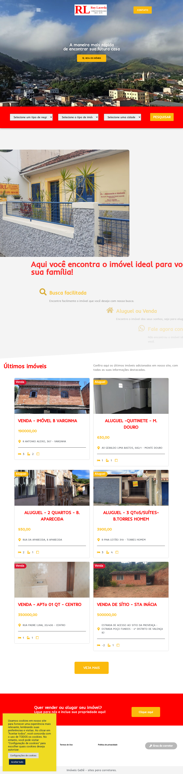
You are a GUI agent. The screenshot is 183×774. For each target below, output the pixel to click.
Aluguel (100, 381)
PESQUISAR (162, 117)
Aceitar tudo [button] (17, 762)
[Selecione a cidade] (122, 117)
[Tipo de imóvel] (78, 117)
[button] (38, 10)
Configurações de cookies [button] (23, 755)
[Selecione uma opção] (31, 117)
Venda (20, 381)
